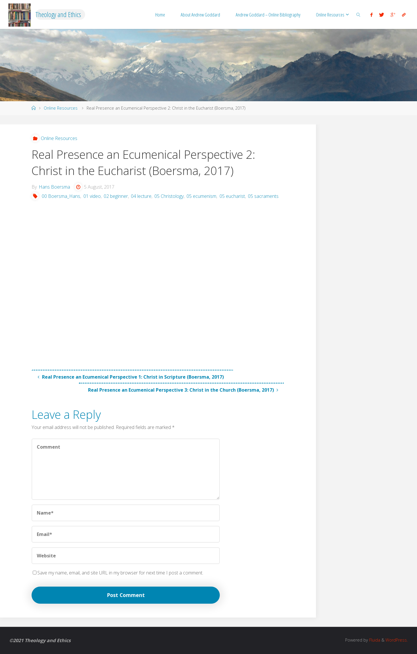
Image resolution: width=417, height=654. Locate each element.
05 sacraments (263, 196)
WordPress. (396, 640)
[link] (358, 14)
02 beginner (116, 196)
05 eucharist (232, 196)
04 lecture (141, 196)
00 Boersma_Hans (61, 196)
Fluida (374, 640)
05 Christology (169, 196)
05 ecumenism (201, 196)
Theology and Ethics (58, 14)
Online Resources (61, 108)
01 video (92, 196)
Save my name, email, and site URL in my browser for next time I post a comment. (118, 573)
